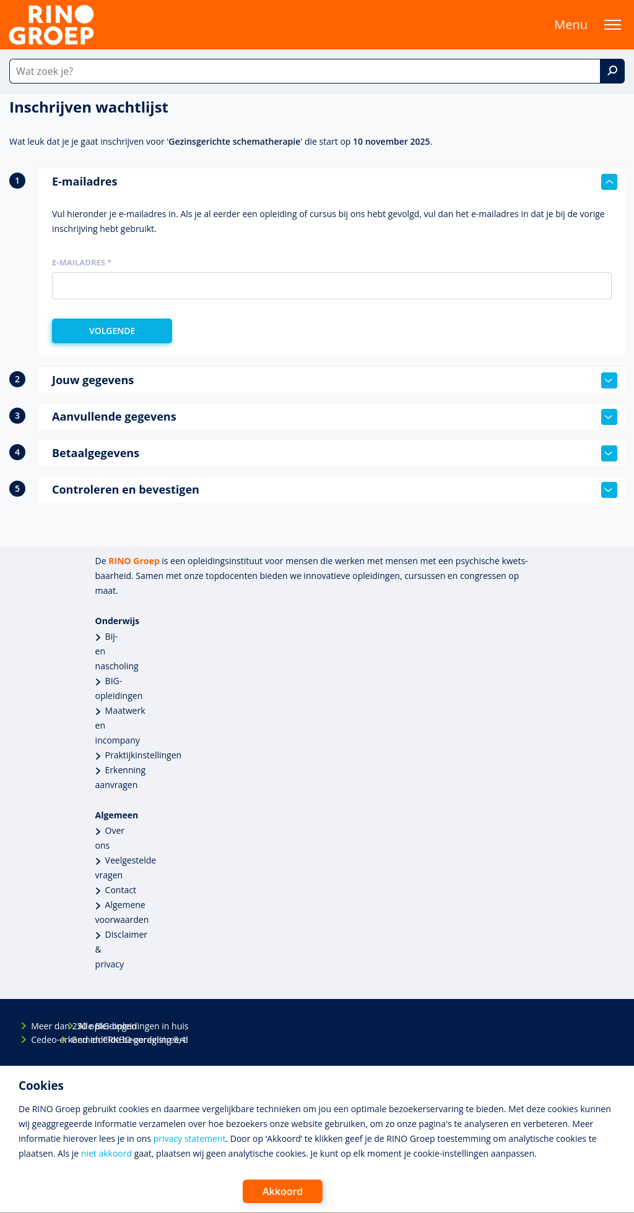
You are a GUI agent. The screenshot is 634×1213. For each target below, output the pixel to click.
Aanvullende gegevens (334, 417)
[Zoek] (612, 71)
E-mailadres (334, 182)
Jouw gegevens (334, 380)
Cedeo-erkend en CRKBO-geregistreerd (41, 1039)
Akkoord (283, 1191)
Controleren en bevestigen (334, 490)
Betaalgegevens (334, 453)
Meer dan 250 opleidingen (41, 1026)
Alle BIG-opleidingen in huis (88, 1026)
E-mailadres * (81, 262)
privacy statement (190, 1138)
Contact (120, 890)
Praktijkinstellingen (143, 755)
